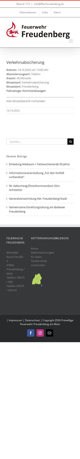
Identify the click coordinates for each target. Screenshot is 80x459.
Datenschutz (32, 320)
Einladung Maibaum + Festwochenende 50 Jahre (39, 164)
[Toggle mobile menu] (71, 41)
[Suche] (70, 141)
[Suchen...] (36, 141)
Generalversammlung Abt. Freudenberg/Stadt (38, 199)
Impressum (15, 320)
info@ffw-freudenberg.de (49, 4)
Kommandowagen (34, 91)
